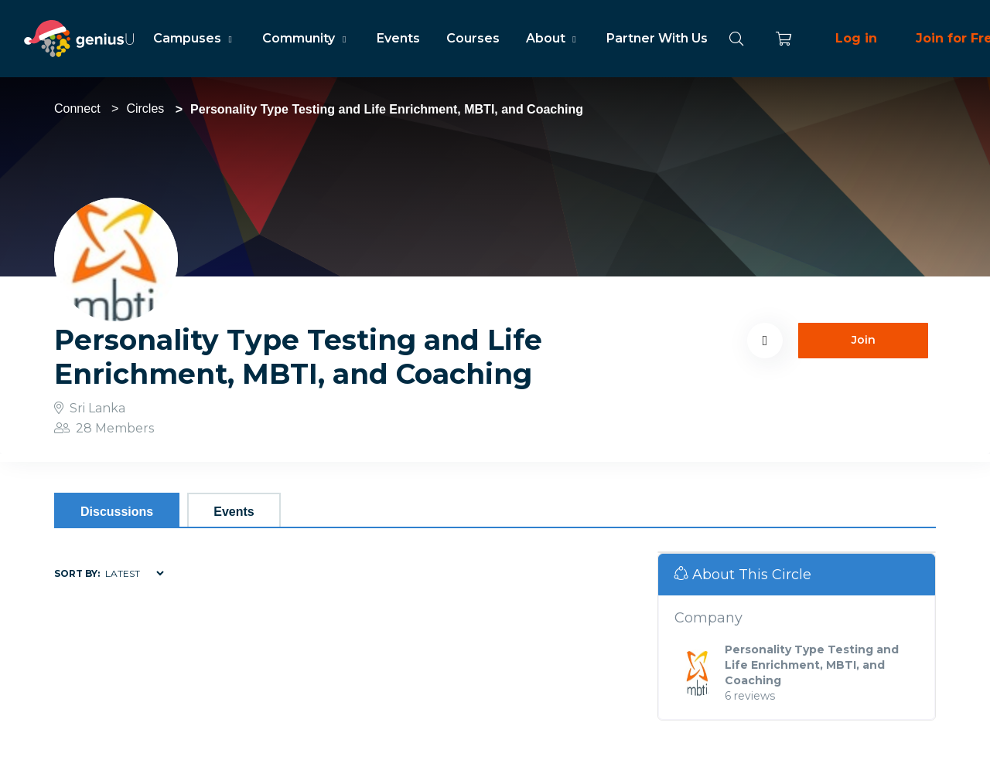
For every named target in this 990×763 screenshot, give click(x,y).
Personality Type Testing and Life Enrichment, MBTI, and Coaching (812, 665)
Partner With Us (657, 38)
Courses (473, 38)
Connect (77, 108)
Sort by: (77, 573)
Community (306, 38)
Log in (856, 38)
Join (864, 340)
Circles (145, 108)
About (553, 38)
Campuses (194, 38)
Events (398, 38)
